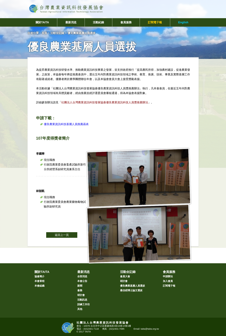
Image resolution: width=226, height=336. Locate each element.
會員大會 (125, 276)
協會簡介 (39, 276)
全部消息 (82, 276)
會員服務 (126, 22)
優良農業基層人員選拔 (132, 285)
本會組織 (39, 285)
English (183, 22)
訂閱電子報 (155, 22)
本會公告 (82, 281)
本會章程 (39, 281)
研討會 (81, 295)
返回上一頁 (62, 235)
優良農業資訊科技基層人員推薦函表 (66, 124)
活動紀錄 (98, 22)
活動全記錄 (57, 33)
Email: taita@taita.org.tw (146, 328)
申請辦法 (168, 276)
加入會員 (168, 281)
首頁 (44, 33)
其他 (79, 309)
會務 (79, 290)
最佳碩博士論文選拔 (131, 290)
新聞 (79, 285)
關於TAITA (42, 22)
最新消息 (71, 22)
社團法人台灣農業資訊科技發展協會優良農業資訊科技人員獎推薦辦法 (104, 102)
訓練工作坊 (83, 304)
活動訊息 (82, 299)
